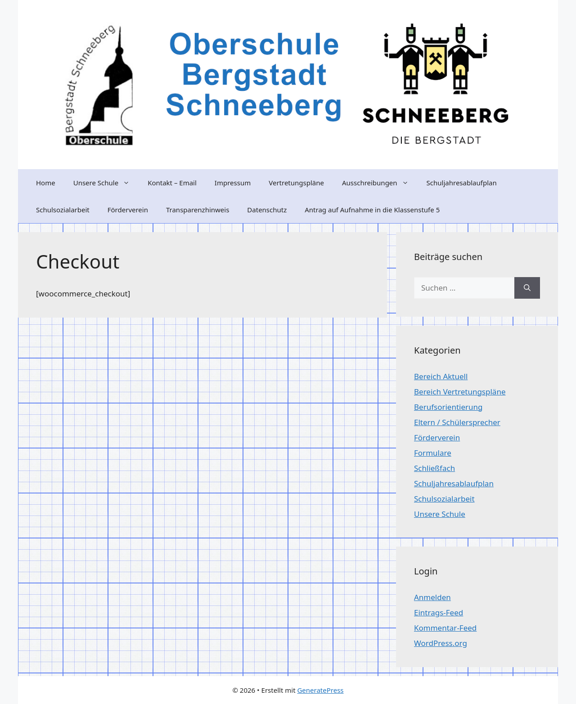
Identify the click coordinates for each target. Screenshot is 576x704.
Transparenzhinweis (197, 209)
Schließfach (434, 468)
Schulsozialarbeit (63, 209)
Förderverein (128, 209)
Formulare (432, 453)
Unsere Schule (106, 182)
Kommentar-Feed (445, 628)
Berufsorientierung (448, 407)
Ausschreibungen (380, 182)
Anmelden (432, 597)
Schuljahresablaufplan (462, 182)
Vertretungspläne (296, 182)
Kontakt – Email (172, 182)
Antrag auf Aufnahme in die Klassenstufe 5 (372, 209)
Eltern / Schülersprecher (457, 422)
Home (45, 182)
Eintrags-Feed (438, 612)
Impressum (233, 182)
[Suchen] (527, 288)
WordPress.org (440, 643)
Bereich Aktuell (441, 376)
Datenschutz (267, 209)
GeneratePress (320, 690)
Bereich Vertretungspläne (459, 391)
